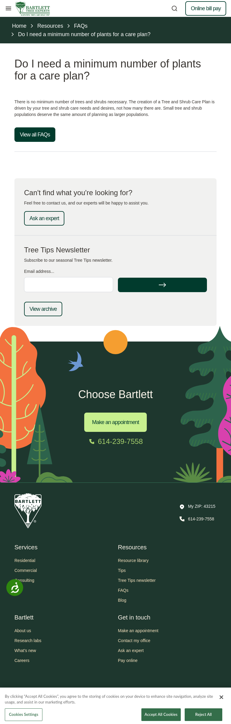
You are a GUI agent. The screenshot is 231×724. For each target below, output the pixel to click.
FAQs (123, 590)
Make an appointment (115, 422)
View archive (43, 309)
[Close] (221, 702)
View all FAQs (35, 135)
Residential (24, 560)
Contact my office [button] (134, 640)
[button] (197, 506)
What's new (25, 650)
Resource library (133, 560)
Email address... (39, 271)
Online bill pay (206, 8)
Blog (122, 600)
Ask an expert (44, 218)
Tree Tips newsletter (137, 580)
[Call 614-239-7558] (115, 441)
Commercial (25, 570)
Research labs (28, 640)
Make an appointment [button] (138, 630)
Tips (122, 570)
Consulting (24, 580)
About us (22, 630)
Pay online (127, 660)
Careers (21, 660)
